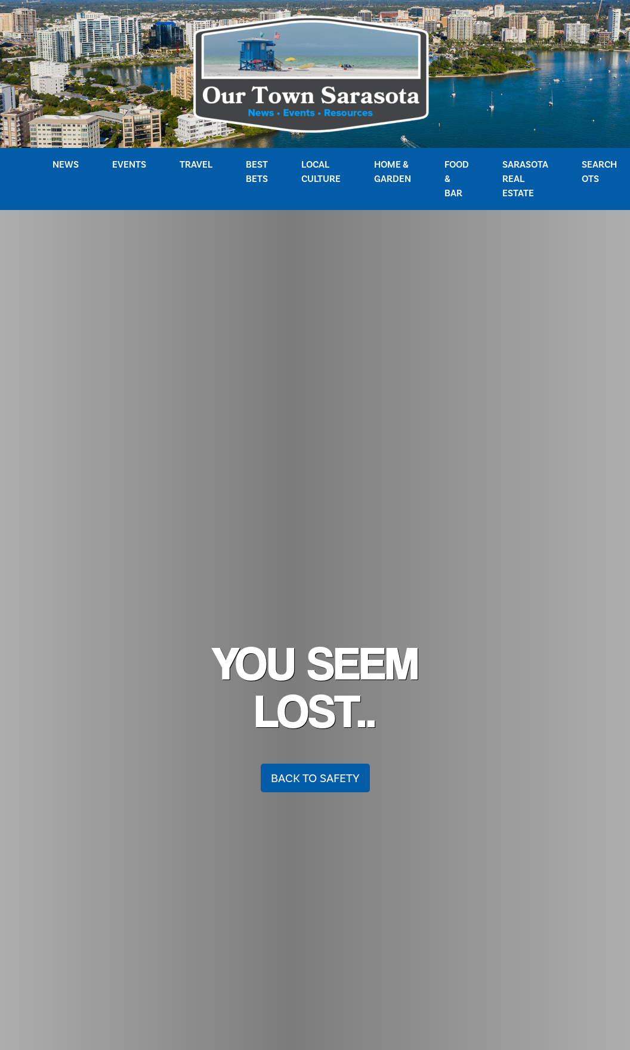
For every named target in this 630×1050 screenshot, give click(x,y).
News (65, 164)
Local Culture (321, 171)
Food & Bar (456, 179)
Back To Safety (315, 778)
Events (129, 164)
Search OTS (599, 171)
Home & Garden (392, 171)
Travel (196, 164)
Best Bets (257, 171)
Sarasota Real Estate (525, 179)
